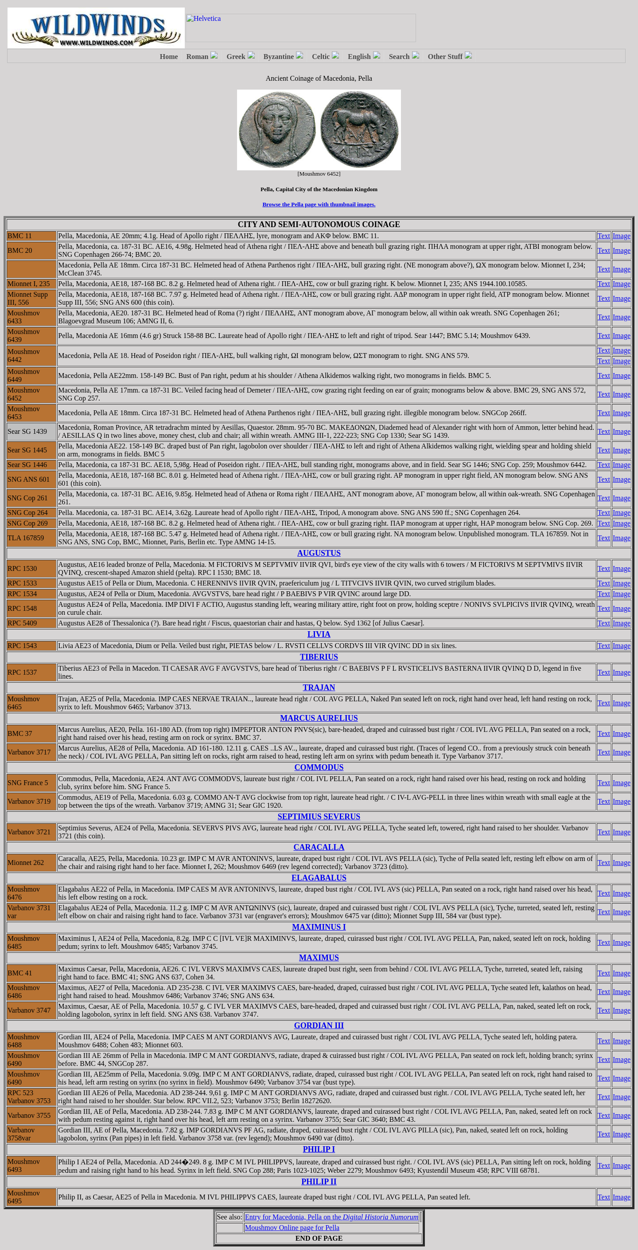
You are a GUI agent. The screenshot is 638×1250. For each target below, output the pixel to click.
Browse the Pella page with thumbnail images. (318, 204)
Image (621, 236)
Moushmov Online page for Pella (292, 1227)
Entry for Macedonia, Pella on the (332, 1217)
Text (604, 236)
